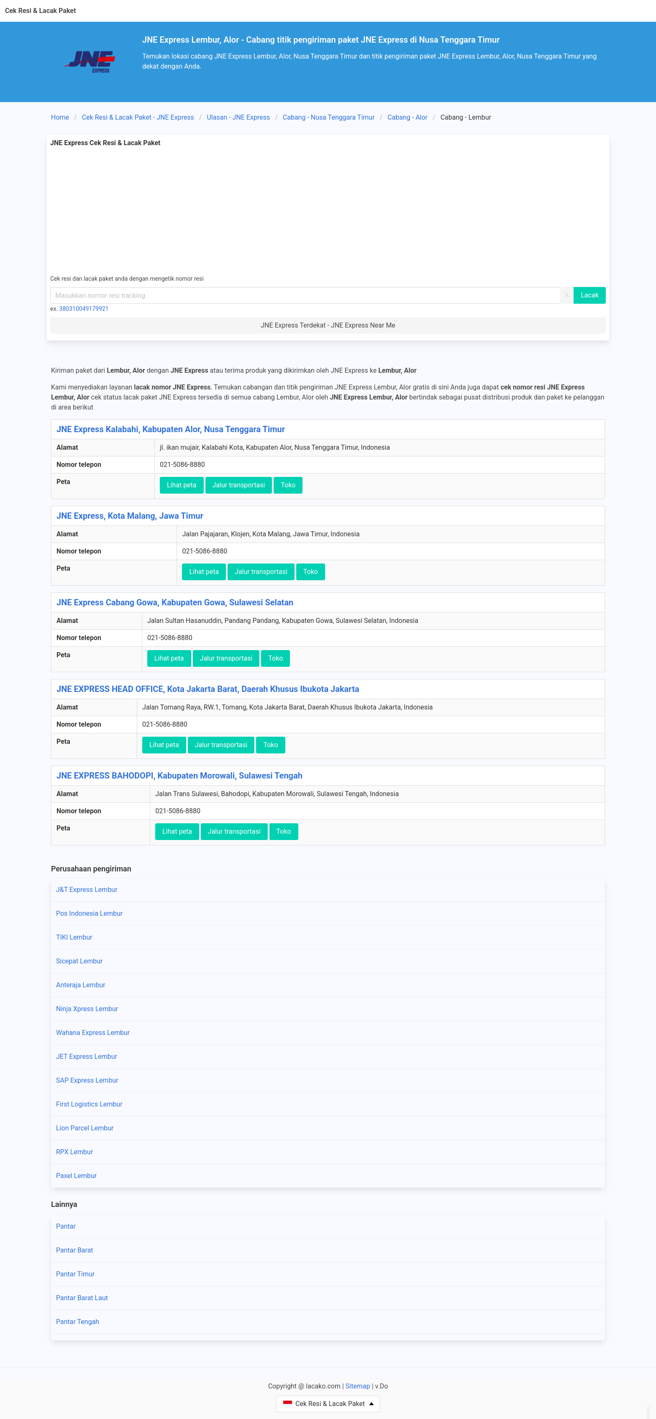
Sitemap (358, 1386)
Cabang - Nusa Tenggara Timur (329, 117)
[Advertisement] (328, 210)
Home (60, 117)
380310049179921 (84, 308)
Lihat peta (182, 485)
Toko (288, 485)
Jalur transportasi (239, 485)
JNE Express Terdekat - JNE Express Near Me (328, 325)
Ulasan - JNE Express (238, 117)
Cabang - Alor (407, 117)
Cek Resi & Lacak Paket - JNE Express (138, 117)
